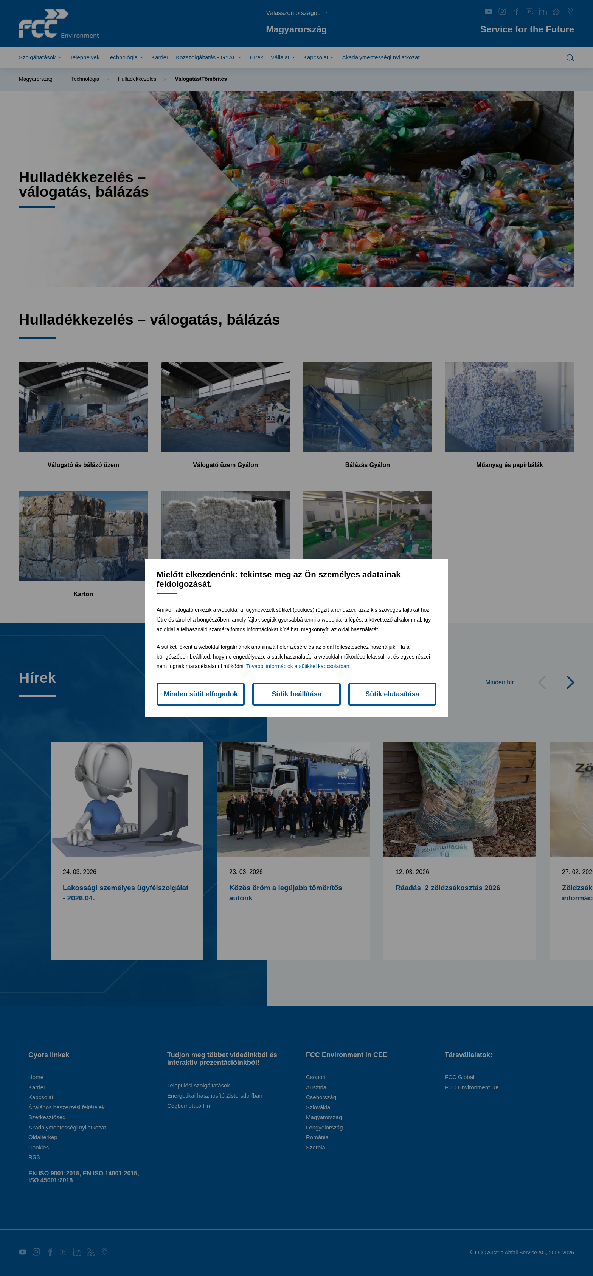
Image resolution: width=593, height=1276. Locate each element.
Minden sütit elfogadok (201, 694)
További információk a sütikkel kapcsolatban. (298, 666)
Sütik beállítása (296, 694)
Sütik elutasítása (392, 694)
